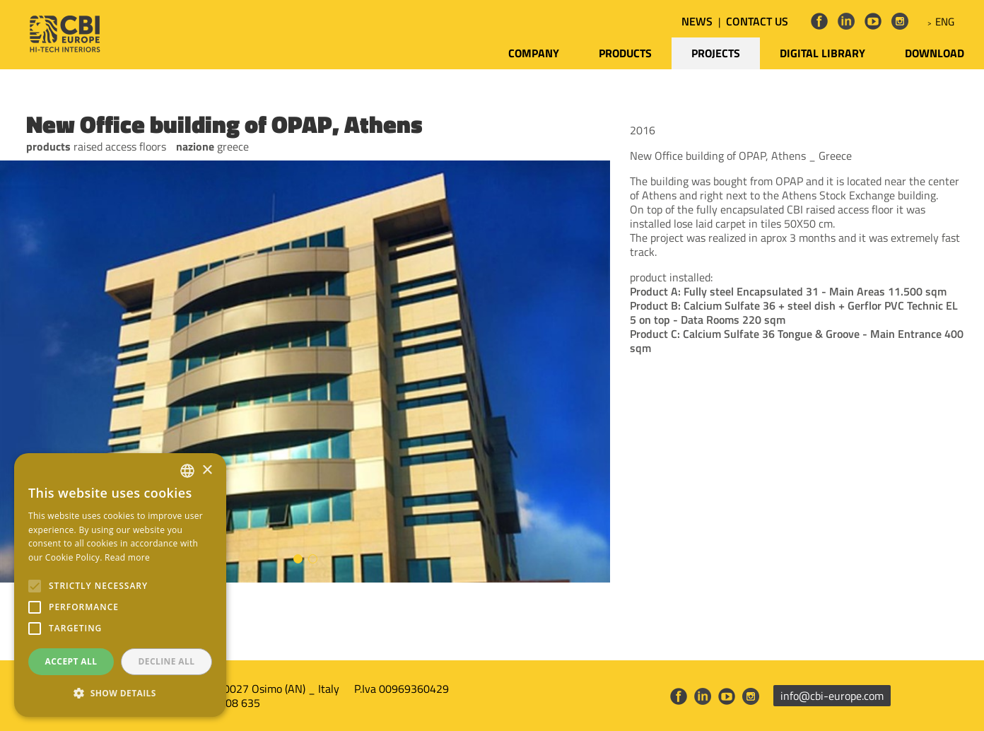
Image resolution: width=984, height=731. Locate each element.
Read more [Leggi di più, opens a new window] (127, 557)
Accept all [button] (71, 661)
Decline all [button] (167, 661)
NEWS (697, 21)
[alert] (120, 585)
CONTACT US (757, 21)
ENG (944, 21)
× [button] (206, 470)
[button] (120, 693)
